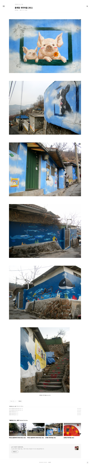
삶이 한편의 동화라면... (17, 447)
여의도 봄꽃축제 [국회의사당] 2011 (15, 408)
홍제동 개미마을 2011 (13, 411)
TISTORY (45, 462)
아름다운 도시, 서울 (12, 406)
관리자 (50, 462)
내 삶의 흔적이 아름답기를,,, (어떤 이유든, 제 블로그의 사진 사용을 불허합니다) (27, 449)
